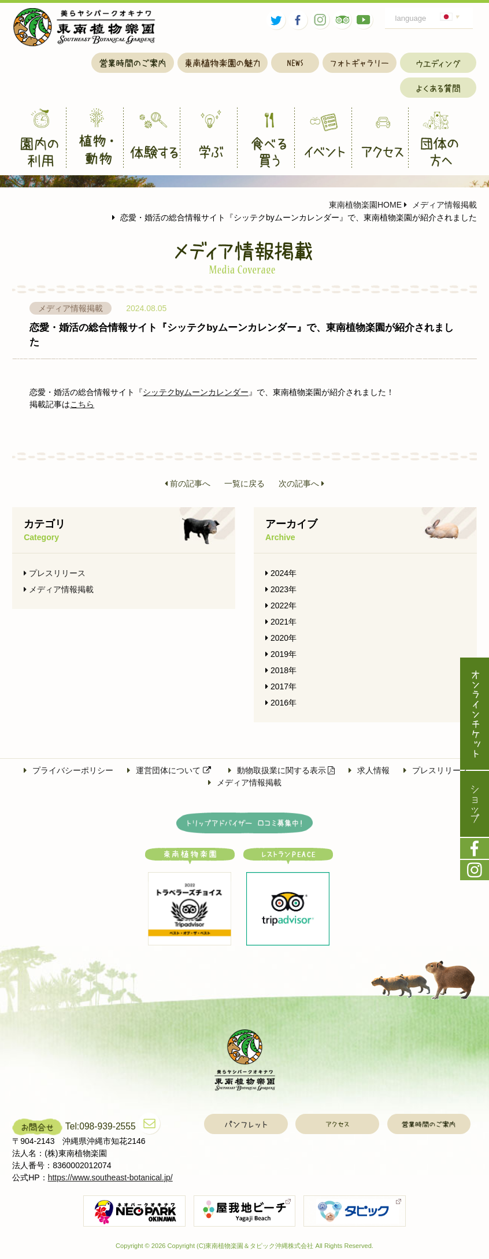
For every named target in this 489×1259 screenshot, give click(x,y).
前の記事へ (187, 483)
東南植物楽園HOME (365, 204)
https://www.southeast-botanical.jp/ (110, 1177)
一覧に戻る (244, 483)
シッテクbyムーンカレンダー (196, 392)
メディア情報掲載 (440, 204)
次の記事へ (301, 483)
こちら (82, 404)
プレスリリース (55, 573)
